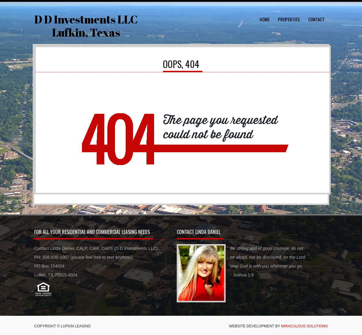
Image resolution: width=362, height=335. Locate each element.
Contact (316, 19)
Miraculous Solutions (304, 326)
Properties (289, 19)
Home (265, 19)
